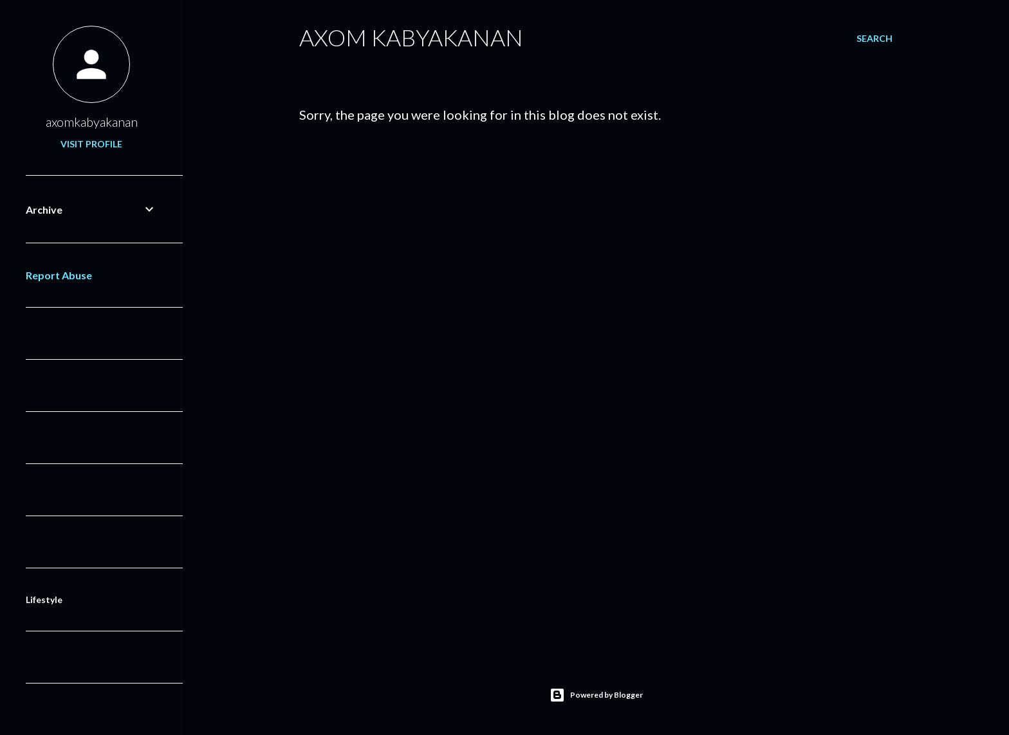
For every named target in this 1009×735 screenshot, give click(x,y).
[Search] (874, 38)
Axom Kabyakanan (411, 37)
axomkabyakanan (92, 121)
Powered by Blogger (596, 695)
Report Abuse (59, 275)
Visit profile (91, 143)
